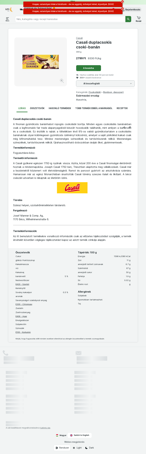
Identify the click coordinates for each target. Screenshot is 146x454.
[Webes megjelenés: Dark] (89, 448)
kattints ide (45, 428)
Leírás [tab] (22, 108)
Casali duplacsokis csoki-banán (94, 44)
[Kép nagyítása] (62, 81)
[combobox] (70, 19)
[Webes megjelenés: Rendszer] (62, 448)
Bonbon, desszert (113, 92)
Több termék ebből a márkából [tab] (93, 108)
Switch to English (79, 435)
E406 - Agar (21, 316)
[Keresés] (128, 19)
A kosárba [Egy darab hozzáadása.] (88, 68)
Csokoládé (95, 92)
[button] (131, 9)
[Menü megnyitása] (7, 19)
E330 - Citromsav (24, 304)
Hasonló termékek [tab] (60, 108)
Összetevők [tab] (37, 108)
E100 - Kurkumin (23, 332)
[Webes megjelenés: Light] (77, 448)
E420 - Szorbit (22, 284)
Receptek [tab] (122, 108)
